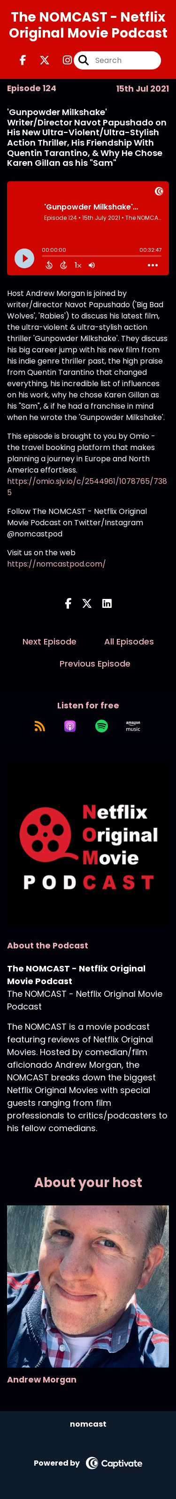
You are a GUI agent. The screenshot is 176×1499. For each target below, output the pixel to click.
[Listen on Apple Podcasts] (70, 726)
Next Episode (50, 641)
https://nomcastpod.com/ (56, 564)
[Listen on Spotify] (101, 726)
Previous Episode (95, 663)
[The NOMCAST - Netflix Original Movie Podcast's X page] (39, 60)
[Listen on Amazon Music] (133, 726)
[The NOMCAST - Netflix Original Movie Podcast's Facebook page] (23, 60)
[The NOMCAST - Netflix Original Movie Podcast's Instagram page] (62, 60)
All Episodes (129, 641)
